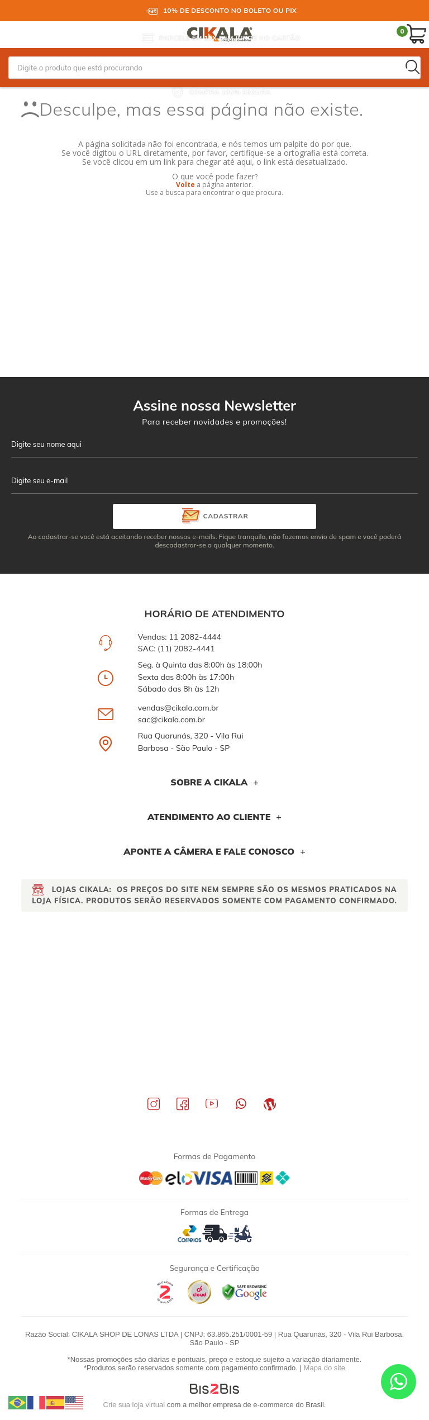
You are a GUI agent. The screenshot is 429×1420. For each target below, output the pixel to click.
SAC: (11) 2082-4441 (176, 649)
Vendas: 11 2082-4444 (179, 637)
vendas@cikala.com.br (178, 708)
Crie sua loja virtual (134, 1404)
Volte (185, 184)
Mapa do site (324, 1368)
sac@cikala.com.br (171, 719)
